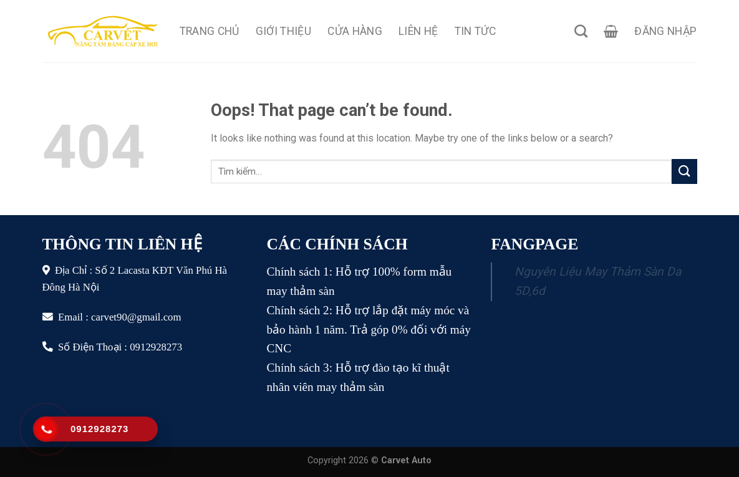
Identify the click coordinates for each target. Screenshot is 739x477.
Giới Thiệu (284, 31)
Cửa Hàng (354, 31)
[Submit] (684, 171)
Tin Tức (475, 31)
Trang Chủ (209, 31)
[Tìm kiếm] (580, 31)
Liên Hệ (418, 31)
